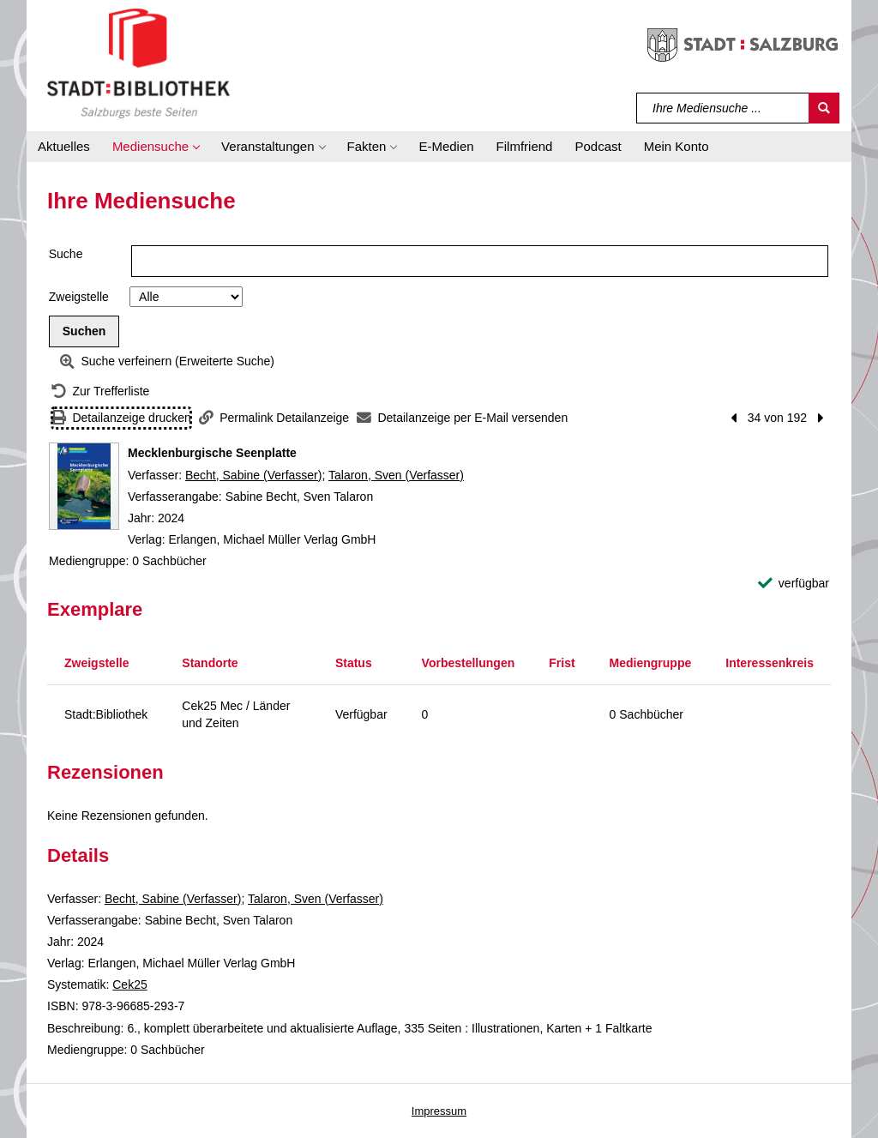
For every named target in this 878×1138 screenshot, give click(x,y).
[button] (155, 146)
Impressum (439, 1111)
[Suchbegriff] (723, 108)
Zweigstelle (79, 297)
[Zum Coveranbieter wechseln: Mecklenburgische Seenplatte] (84, 486)
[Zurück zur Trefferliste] (100, 391)
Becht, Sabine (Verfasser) (253, 475)
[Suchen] (824, 108)
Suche (66, 254)
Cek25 (129, 984)
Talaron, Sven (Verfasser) (396, 475)
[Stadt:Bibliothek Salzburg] (138, 62)
